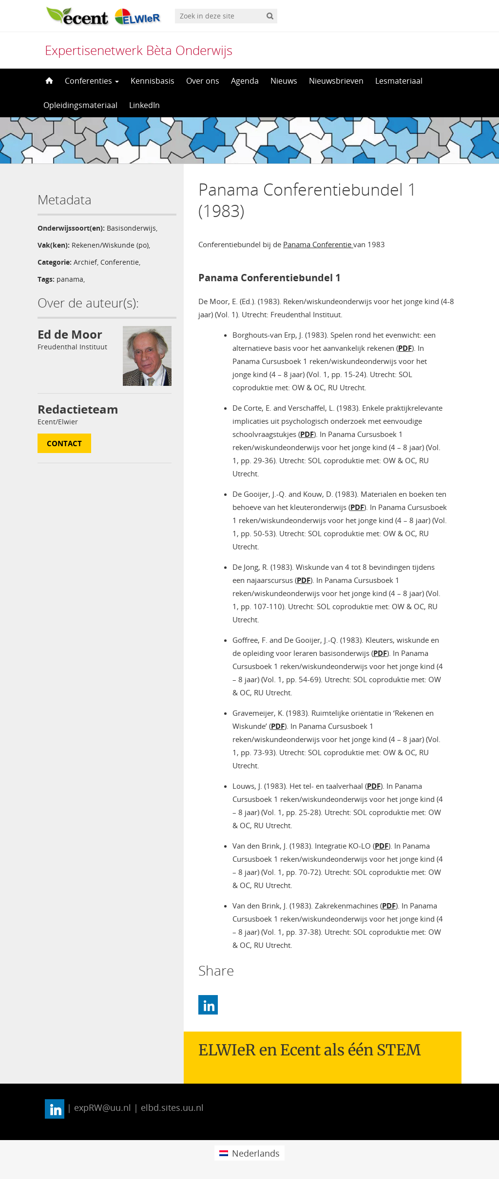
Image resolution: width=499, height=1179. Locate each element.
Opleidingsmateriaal (80, 105)
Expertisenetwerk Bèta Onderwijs (138, 50)
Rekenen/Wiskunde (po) (110, 245)
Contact (64, 443)
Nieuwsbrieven (336, 80)
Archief (85, 262)
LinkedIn (144, 105)
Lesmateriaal (398, 80)
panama (70, 279)
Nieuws (283, 80)
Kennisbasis (152, 80)
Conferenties (92, 80)
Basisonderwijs (131, 228)
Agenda (245, 80)
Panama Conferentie (318, 244)
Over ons (202, 80)
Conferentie (119, 262)
